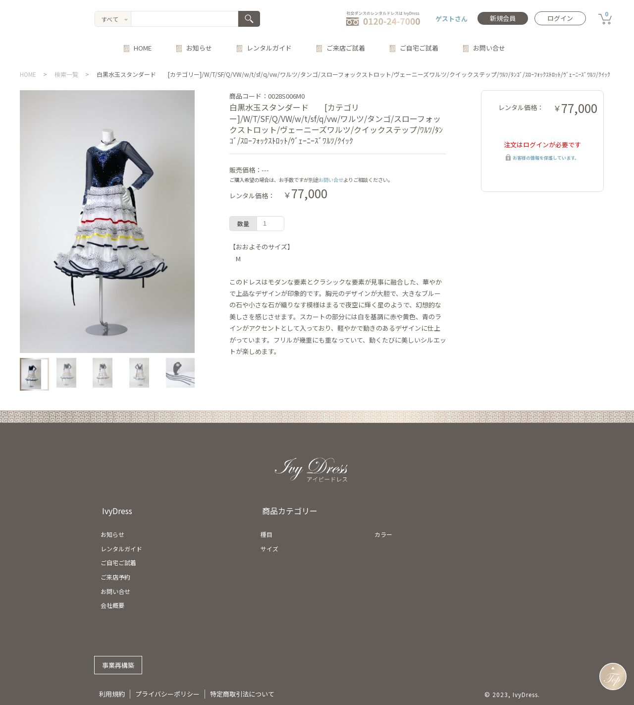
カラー (383, 534)
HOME (143, 48)
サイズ (269, 548)
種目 (266, 534)
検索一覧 (66, 74)
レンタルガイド (269, 48)
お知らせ (199, 48)
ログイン (560, 18)
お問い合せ (489, 48)
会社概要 (112, 605)
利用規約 (112, 694)
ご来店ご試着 (345, 48)
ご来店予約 (115, 577)
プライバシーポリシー (167, 694)
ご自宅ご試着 (419, 48)
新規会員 (503, 18)
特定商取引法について (242, 694)
